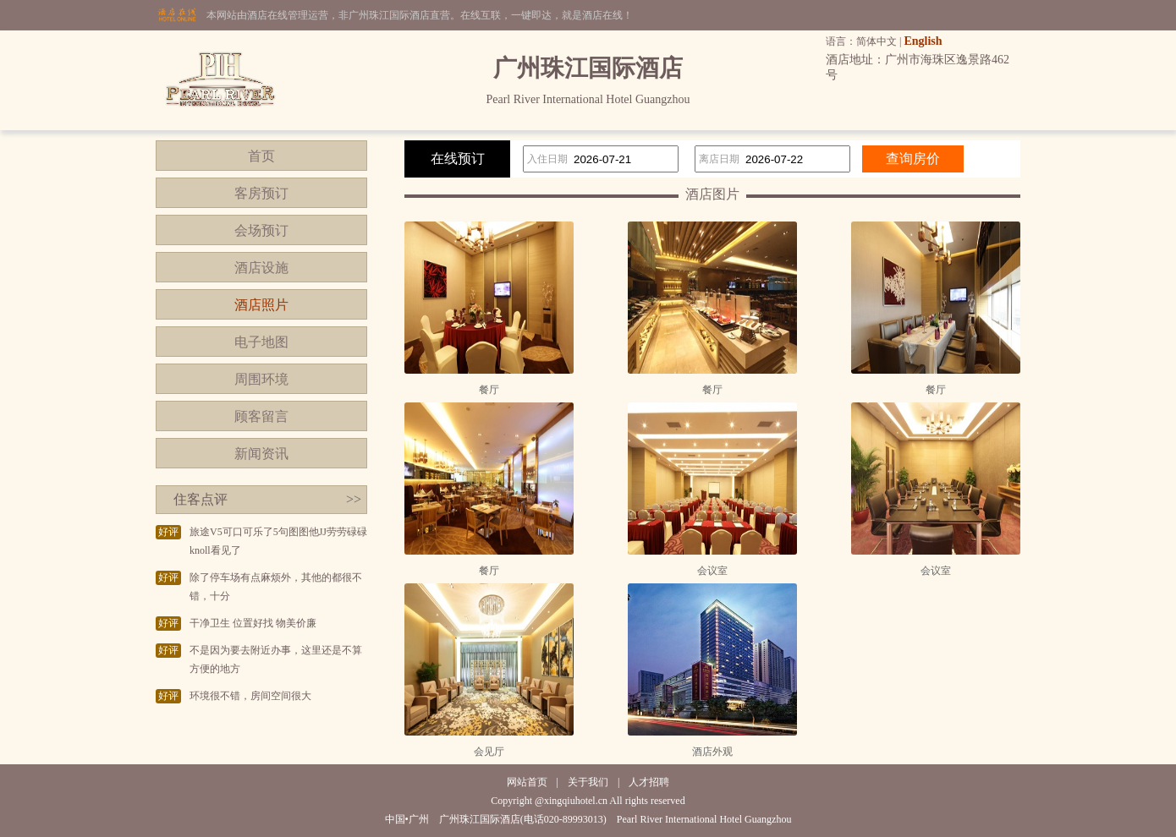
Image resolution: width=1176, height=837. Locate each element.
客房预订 (261, 193)
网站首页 (527, 782)
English (923, 41)
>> (353, 499)
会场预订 (261, 230)
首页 (261, 156)
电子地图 (261, 342)
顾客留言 (261, 416)
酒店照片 (261, 305)
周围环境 (261, 379)
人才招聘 (649, 782)
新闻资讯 (261, 453)
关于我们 (588, 782)
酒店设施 (261, 267)
